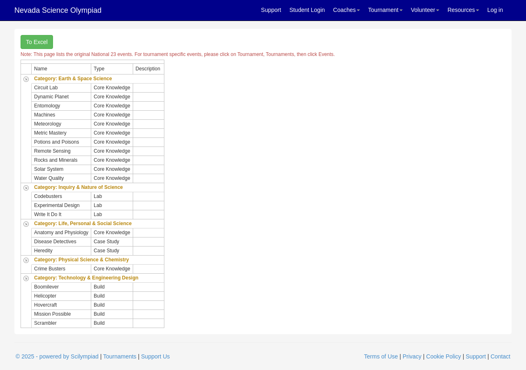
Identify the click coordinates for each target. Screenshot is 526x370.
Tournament (385, 10)
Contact (500, 356)
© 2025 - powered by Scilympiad (57, 356)
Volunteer (425, 10)
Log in (495, 10)
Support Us (155, 356)
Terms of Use (381, 356)
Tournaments (119, 356)
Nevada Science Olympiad (58, 10)
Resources (463, 10)
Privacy (412, 356)
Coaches (346, 10)
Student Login (307, 10)
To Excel (37, 42)
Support (271, 10)
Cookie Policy (443, 356)
